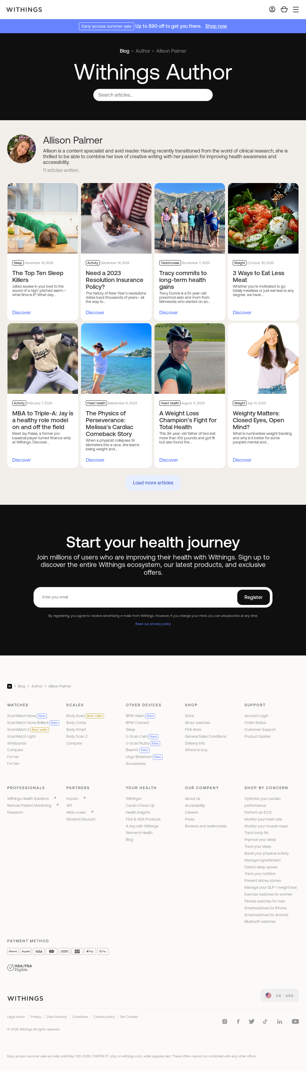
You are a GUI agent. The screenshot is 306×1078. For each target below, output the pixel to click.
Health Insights (138, 812)
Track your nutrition (260, 873)
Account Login (256, 715)
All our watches (197, 722)
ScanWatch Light (21, 736)
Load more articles (153, 482)
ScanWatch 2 (28, 729)
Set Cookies (129, 1016)
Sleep (130, 729)
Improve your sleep (260, 839)
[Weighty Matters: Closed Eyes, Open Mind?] (263, 358)
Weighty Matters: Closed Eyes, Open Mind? (258, 420)
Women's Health (139, 832)
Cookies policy (104, 1016)
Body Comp (76, 722)
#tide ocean (76, 812)
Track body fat (256, 832)
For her (13, 756)
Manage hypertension (262, 860)
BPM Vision (140, 715)
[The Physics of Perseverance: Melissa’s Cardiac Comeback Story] (116, 358)
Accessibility (195, 805)
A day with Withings (142, 826)
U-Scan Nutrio (143, 743)
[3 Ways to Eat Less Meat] (263, 218)
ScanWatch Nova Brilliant (33, 722)
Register (253, 597)
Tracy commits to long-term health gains (183, 279)
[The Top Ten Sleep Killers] (42, 218)
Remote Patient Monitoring (29, 805)
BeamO (137, 750)
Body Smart (76, 729)
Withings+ (134, 798)
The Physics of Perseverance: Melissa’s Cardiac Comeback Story (109, 423)
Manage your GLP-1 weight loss (270, 887)
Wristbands (16, 743)
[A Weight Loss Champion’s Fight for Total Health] (189, 358)
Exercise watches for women (268, 894)
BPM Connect (137, 722)
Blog (124, 51)
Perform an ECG (257, 812)
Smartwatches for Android (266, 915)
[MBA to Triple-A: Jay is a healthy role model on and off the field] (42, 358)
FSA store (193, 729)
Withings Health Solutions (28, 798)
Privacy (35, 1016)
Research (15, 812)
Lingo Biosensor (144, 756)
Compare (15, 750)
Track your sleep (257, 846)
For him (13, 763)
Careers (191, 812)
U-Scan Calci (142, 736)
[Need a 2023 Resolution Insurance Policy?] (116, 218)
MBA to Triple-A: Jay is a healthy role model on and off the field (42, 420)
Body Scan (85, 715)
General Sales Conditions (205, 736)
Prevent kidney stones (262, 880)
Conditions (80, 1016)
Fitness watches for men (264, 901)
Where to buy (196, 750)
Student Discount (80, 819)
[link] (280, 995)
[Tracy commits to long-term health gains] (189, 218)
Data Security (57, 1016)
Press (189, 819)
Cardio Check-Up (140, 805)
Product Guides (257, 736)
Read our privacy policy (153, 624)
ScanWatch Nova (27, 715)
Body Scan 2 (77, 736)
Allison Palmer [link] (171, 51)
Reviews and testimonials (206, 826)
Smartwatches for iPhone (265, 908)
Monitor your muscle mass (266, 826)
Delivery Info (195, 743)
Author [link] (143, 51)
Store (189, 715)
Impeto (72, 798)
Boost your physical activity (266, 853)
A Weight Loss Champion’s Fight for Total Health (188, 420)
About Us (192, 798)
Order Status (255, 722)
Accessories (136, 763)
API (69, 805)
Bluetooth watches (260, 921)
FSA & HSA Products (143, 819)
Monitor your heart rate (263, 819)
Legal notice (16, 1016)
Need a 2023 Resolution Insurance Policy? (114, 279)
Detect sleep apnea (260, 867)
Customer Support (260, 729)
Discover (21, 312)
